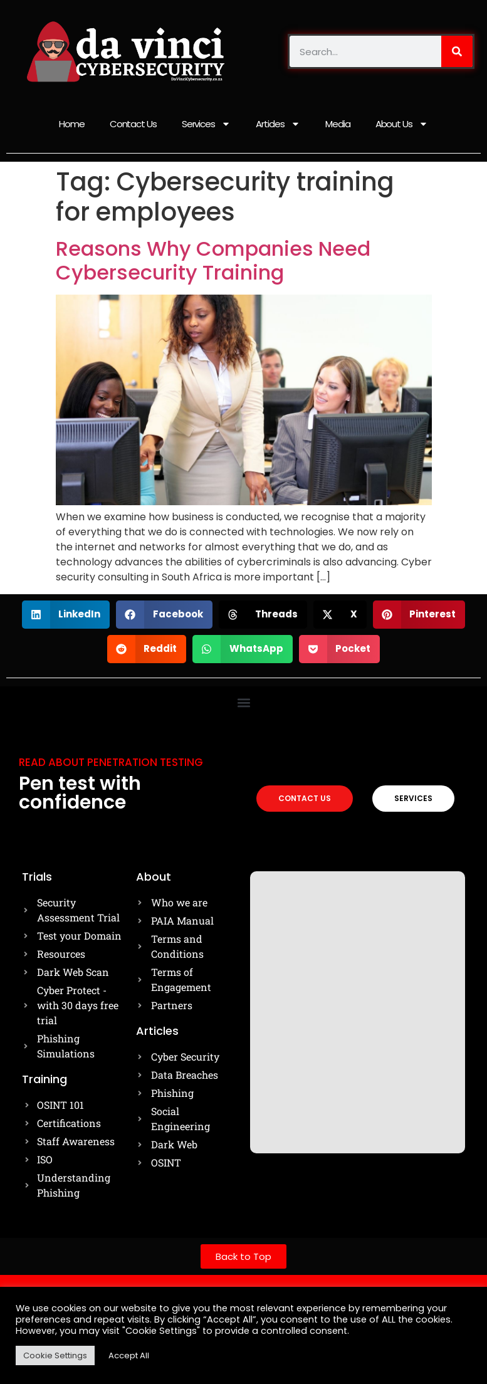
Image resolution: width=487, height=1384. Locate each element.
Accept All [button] (128, 1355)
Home (72, 123)
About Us (401, 124)
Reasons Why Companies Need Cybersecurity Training (213, 260)
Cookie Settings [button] (55, 1355)
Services (206, 124)
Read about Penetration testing (111, 762)
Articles (278, 124)
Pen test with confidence (80, 792)
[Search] (457, 51)
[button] (66, 614)
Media (337, 123)
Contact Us (133, 123)
